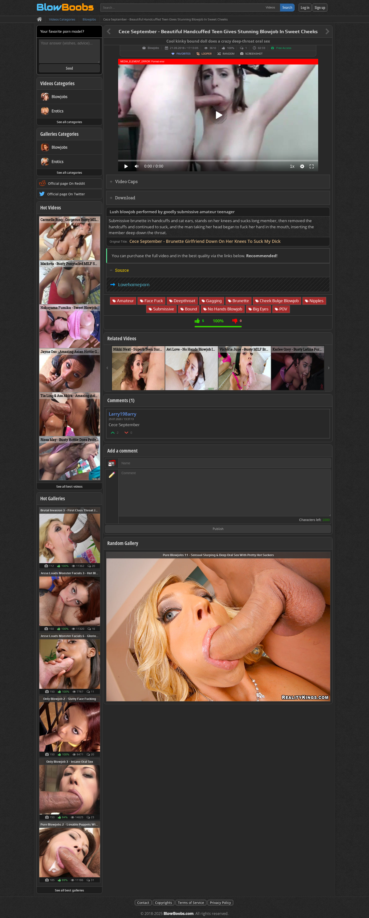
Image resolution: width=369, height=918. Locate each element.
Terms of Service (191, 902)
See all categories (69, 122)
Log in (305, 7)
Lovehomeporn (133, 284)
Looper (206, 53)
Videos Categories (57, 83)
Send (69, 68)
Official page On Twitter (66, 194)
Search (287, 7)
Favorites (183, 53)
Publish (218, 529)
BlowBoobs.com (178, 913)
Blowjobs (153, 48)
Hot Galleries (52, 498)
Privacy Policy (220, 902)
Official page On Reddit (66, 183)
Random (228, 53)
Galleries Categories (59, 134)
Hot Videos (50, 207)
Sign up (320, 7)
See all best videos (69, 486)
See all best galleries (69, 890)
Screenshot (254, 53)
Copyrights (163, 902)
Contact (143, 902)
